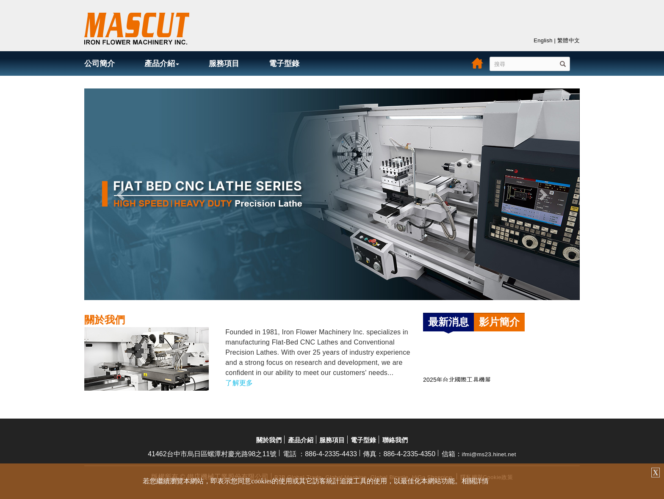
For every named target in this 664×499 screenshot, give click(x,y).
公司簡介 (99, 63)
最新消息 (448, 322)
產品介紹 (161, 63)
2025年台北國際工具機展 (457, 381)
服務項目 (224, 63)
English (543, 40)
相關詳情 (475, 481)
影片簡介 (499, 322)
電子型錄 (284, 63)
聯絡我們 (395, 440)
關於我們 (269, 440)
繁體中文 (568, 40)
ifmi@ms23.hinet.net (489, 454)
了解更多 (239, 382)
